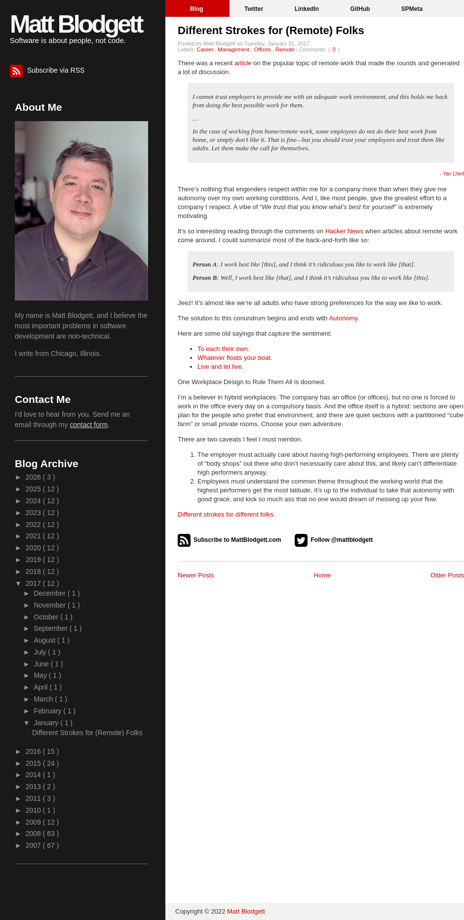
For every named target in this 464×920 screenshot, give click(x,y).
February (48, 711)
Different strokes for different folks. (226, 514)
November (50, 605)
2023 (34, 513)
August (45, 640)
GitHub (360, 8)
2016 (34, 751)
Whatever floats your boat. (234, 357)
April (41, 687)
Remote (285, 49)
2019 (34, 560)
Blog (197, 8)
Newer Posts (196, 575)
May (41, 675)
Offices (263, 49)
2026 (34, 477)
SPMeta (412, 8)
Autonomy (343, 318)
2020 (34, 548)
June (42, 664)
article (243, 63)
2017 (34, 583)
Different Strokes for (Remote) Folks (271, 30)
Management (234, 49)
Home (322, 575)
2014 (34, 775)
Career (206, 49)
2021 (34, 536)
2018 (34, 571)
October (47, 617)
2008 (34, 833)
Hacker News (344, 231)
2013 (34, 786)
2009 (34, 822)
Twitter (254, 8)
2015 (34, 763)
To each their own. (223, 348)
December (50, 593)
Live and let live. (220, 366)
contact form (89, 425)
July (41, 652)
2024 (34, 501)
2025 (34, 489)
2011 (34, 798)
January (47, 723)
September (51, 628)
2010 (34, 810)
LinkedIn (308, 8)
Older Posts (447, 575)
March (44, 699)
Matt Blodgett (76, 24)
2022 (34, 524)
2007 (34, 845)
